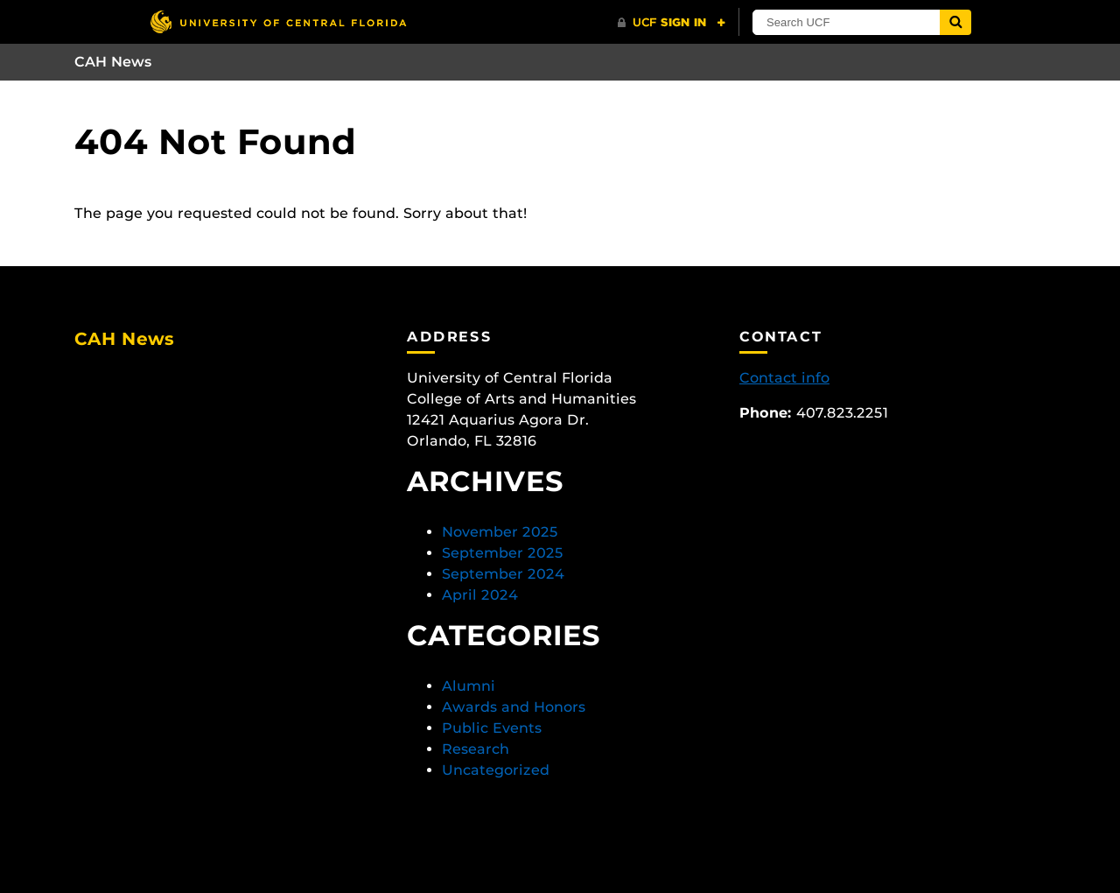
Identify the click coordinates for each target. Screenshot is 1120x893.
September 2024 (503, 574)
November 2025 (500, 532)
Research (475, 749)
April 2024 (480, 595)
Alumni (468, 686)
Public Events (492, 728)
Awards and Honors (513, 707)
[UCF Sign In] (671, 23)
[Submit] (955, 22)
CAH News (113, 61)
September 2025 (503, 553)
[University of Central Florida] (278, 21)
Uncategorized (496, 770)
